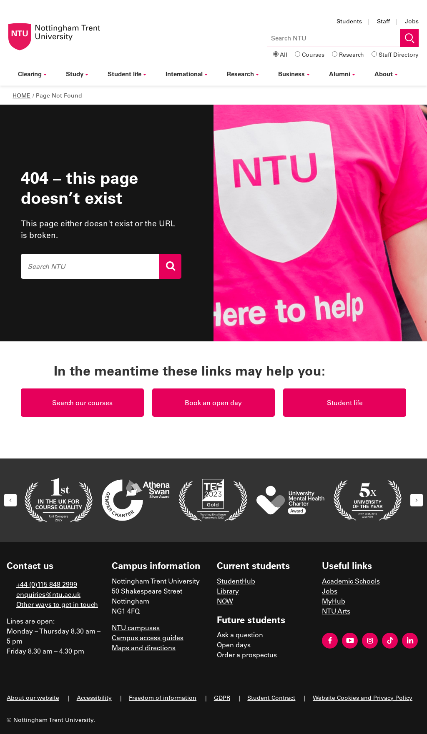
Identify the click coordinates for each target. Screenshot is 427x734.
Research (351, 54)
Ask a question (240, 634)
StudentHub (236, 580)
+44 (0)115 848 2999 (46, 584)
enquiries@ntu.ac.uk (48, 594)
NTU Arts (336, 610)
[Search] (170, 266)
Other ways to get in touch (57, 604)
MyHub (333, 600)
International (187, 74)
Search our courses (82, 402)
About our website (33, 697)
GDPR (222, 697)
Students (349, 21)
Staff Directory (399, 54)
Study (77, 74)
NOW (225, 600)
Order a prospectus (247, 654)
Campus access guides (147, 637)
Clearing (32, 74)
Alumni (342, 74)
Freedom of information (162, 697)
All (283, 54)
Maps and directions (144, 647)
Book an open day (213, 402)
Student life (127, 74)
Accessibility (94, 697)
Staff (383, 21)
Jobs (412, 21)
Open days (234, 644)
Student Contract (271, 697)
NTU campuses (136, 627)
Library (228, 590)
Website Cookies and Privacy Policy (362, 697)
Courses (313, 54)
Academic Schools (351, 580)
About (386, 74)
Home (21, 95)
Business (294, 74)
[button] (10, 500)
